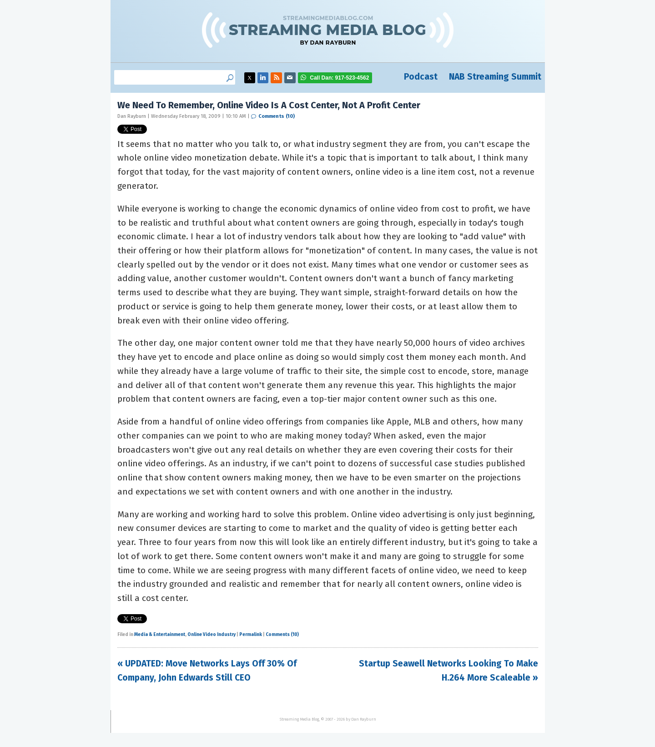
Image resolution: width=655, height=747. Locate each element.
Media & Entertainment (159, 634)
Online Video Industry (211, 634)
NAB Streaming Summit (495, 76)
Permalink (250, 634)
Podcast (421, 76)
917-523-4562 (339, 78)
